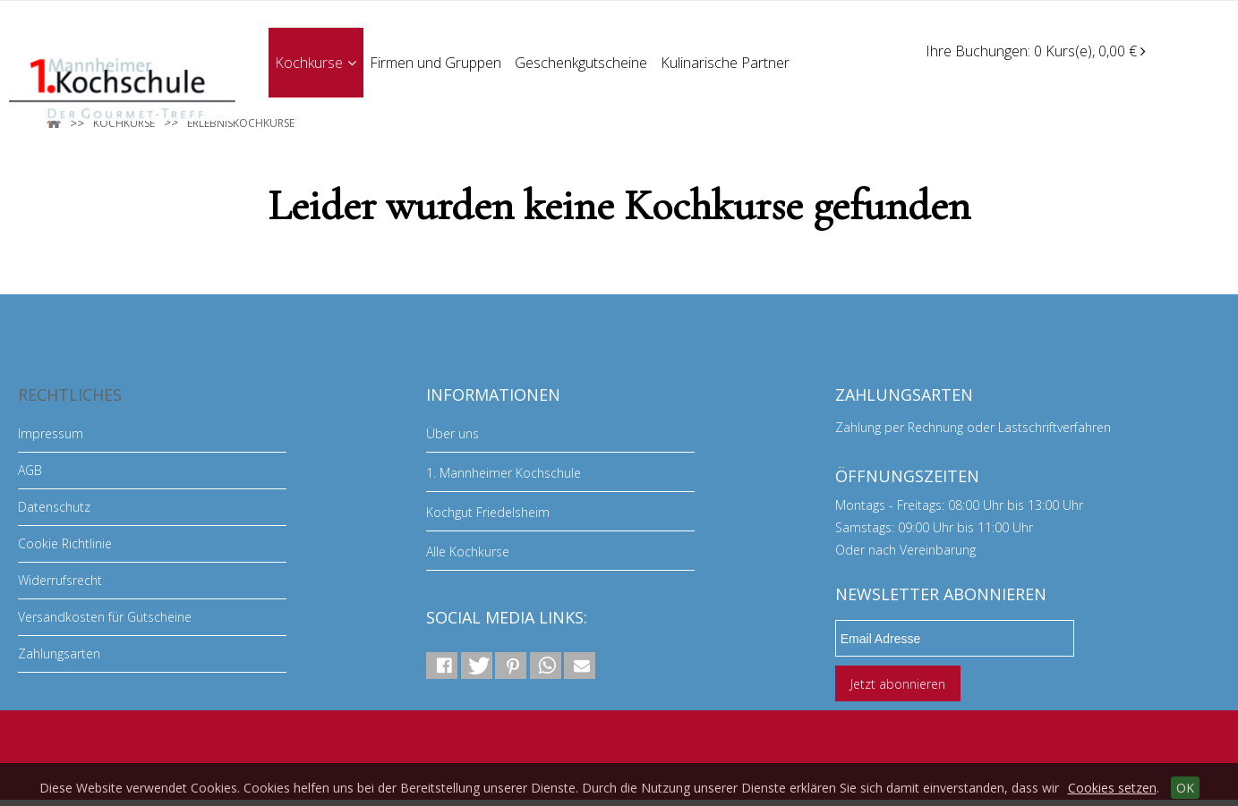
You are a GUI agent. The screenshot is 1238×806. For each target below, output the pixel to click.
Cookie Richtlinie (65, 543)
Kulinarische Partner (727, 62)
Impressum (50, 433)
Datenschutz (54, 506)
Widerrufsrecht (60, 580)
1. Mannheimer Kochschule (503, 472)
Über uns (452, 433)
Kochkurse (315, 62)
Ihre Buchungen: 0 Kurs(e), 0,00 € (1036, 51)
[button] (441, 665)
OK (1185, 787)
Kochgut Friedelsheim (488, 512)
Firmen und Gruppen (436, 62)
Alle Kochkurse (467, 551)
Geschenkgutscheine (583, 62)
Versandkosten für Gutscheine (105, 616)
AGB (30, 470)
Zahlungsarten (59, 653)
